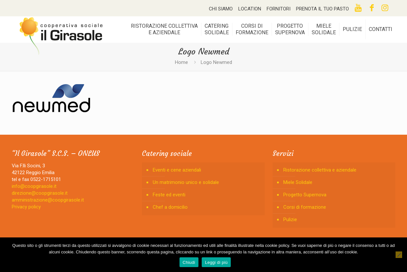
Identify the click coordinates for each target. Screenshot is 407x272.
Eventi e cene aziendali (177, 170)
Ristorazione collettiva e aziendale (319, 170)
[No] (399, 254)
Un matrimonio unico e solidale (186, 182)
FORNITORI (278, 9)
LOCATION (249, 9)
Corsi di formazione (304, 207)
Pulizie (290, 219)
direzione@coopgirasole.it (40, 193)
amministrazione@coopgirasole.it (48, 200)
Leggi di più (216, 262)
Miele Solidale (297, 182)
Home (181, 62)
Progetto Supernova (304, 195)
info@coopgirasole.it (34, 186)
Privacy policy (26, 207)
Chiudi (189, 262)
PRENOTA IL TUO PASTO (322, 9)
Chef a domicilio (170, 207)
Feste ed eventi (169, 195)
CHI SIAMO (221, 9)
